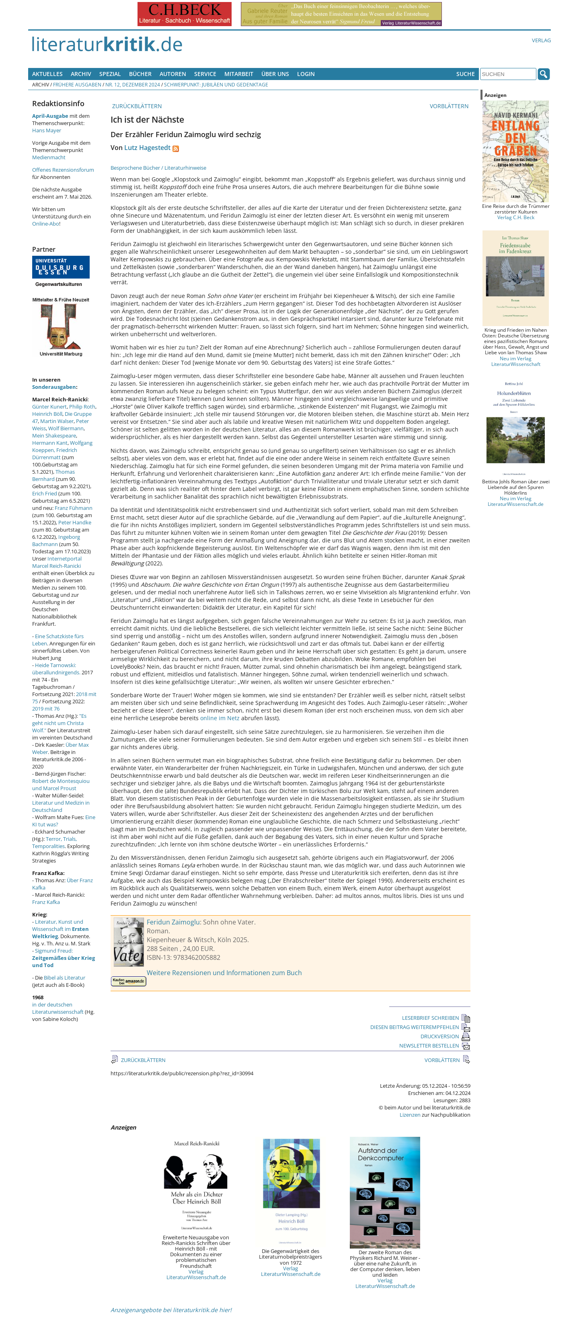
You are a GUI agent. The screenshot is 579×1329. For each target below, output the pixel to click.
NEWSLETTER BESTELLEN (434, 1045)
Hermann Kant (50, 442)
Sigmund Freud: (63, 958)
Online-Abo (45, 223)
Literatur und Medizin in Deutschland (61, 806)
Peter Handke (74, 522)
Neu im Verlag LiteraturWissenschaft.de (516, 501)
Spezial (110, 74)
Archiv (81, 74)
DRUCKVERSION (445, 1036)
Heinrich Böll (47, 413)
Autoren (173, 74)
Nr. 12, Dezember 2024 (132, 84)
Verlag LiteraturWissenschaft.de (196, 1274)
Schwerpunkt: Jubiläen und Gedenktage (216, 84)
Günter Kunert (49, 406)
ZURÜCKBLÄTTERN (136, 106)
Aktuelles (47, 74)
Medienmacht (49, 157)
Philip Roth (82, 406)
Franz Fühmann (73, 507)
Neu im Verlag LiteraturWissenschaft (515, 361)
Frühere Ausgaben (77, 84)
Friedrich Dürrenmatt (54, 453)
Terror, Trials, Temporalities (54, 842)
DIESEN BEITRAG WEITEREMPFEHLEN (420, 1027)
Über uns (275, 74)
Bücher (140, 74)
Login (306, 74)
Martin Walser (57, 421)
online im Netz (220, 718)
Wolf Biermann (66, 428)
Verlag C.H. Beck (515, 217)
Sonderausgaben (54, 386)
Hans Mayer (46, 130)
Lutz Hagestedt (147, 147)
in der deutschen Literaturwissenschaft (58, 1008)
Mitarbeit (238, 74)
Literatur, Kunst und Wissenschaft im (60, 929)
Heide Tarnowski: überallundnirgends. (56, 668)
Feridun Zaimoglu (173, 922)
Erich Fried (44, 493)
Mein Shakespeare (54, 435)
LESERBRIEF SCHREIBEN (436, 1017)
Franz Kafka (46, 902)
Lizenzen (410, 1114)
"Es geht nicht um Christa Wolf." (59, 723)
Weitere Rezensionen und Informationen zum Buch (224, 972)
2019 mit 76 (46, 708)
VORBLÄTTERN (450, 106)
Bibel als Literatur (64, 977)
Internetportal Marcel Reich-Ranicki (57, 562)
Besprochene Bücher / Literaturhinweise (158, 167)
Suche (465, 74)
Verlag (541, 40)
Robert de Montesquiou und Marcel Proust (61, 784)
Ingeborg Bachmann (56, 540)
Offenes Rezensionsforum (63, 169)
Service (205, 74)
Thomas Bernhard (53, 475)
